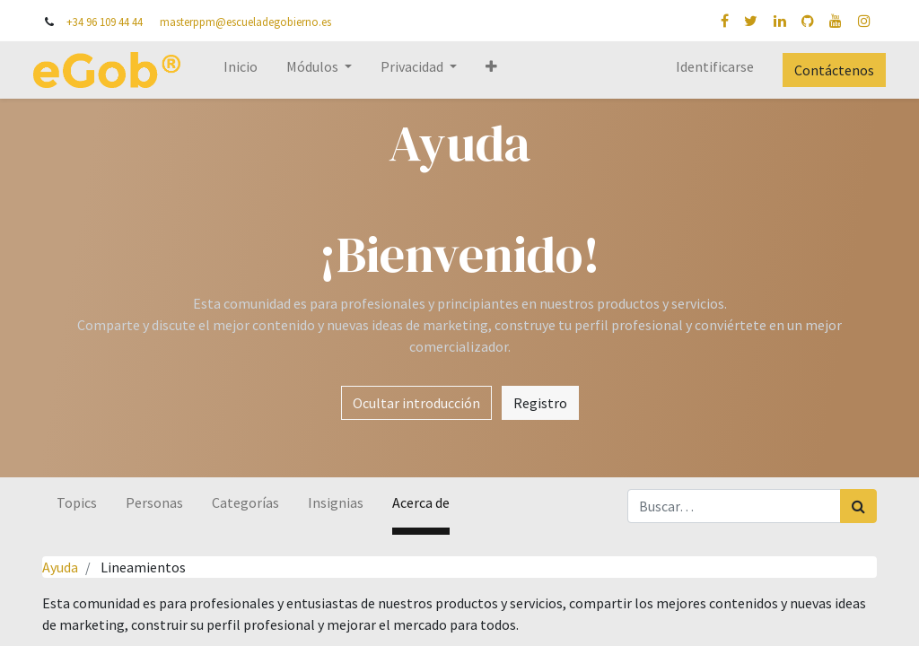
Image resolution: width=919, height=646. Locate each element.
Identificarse (706, 66)
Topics (77, 502)
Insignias (335, 502)
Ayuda (60, 567)
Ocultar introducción (416, 403)
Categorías (245, 502)
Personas (154, 502)
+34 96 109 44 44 (104, 21)
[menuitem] (249, 70)
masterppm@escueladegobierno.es (245, 21)
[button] (500, 70)
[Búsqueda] (858, 506)
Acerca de (421, 502)
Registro (540, 403)
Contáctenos (825, 70)
